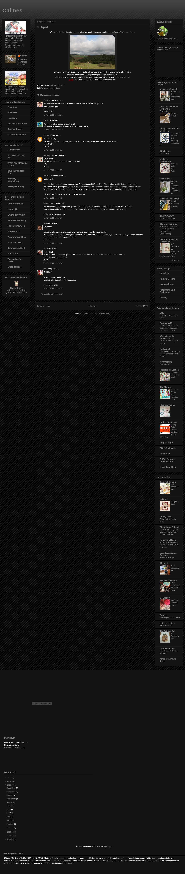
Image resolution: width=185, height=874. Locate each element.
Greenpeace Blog (16, 186)
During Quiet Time (168, 422)
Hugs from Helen (168, 540)
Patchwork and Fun (17, 237)
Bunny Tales (165, 517)
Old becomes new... (174, 486)
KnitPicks (164, 273)
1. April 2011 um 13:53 (53, 130)
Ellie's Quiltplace (168, 448)
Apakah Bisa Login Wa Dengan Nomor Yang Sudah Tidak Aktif (169, 531)
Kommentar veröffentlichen (52, 294)
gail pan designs (167, 623)
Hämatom (12, 118)
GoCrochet (165, 598)
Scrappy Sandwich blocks (175, 374)
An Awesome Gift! (175, 635)
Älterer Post (142, 306)
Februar (10, 824)
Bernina (163, 615)
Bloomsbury (49, 203)
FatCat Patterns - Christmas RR (168, 460)
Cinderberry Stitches (169, 527)
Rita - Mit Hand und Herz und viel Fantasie (169, 109)
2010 (9, 832)
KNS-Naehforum (167, 284)
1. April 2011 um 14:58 (53, 170)
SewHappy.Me (166, 323)
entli (46, 269)
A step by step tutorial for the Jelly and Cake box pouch (169, 544)
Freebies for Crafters (169, 370)
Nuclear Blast (14, 231)
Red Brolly (165, 454)
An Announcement (167, 218)
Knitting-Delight (167, 279)
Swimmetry (164, 153)
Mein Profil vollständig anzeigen (22, 61)
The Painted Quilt (168, 631)
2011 (9, 785)
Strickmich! (165, 151)
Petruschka (49, 175)
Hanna (46, 135)
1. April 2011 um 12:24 (53, 115)
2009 (9, 836)
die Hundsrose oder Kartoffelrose (175, 188)
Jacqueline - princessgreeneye (168, 180)
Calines (12, 10)
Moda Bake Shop (168, 467)
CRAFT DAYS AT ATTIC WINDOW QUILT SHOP (170, 340)
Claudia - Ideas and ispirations (169, 240)
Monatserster (49, 88)
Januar (10, 827)
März (9, 820)
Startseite (93, 306)
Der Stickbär (13, 209)
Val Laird (164, 499)
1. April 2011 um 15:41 (53, 198)
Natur (58, 88)
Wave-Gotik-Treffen (17, 134)
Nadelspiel (165, 349)
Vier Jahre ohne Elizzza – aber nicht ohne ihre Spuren (170, 353)
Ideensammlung (167, 405)
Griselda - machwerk (169, 199)
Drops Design (166, 442)
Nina (46, 223)
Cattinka (47, 100)
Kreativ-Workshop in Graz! (175, 203)
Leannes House (167, 648)
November (11, 791)
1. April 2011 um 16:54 (53, 218)
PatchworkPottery (168, 580)
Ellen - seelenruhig (168, 224)
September (11, 799)
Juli (8, 806)
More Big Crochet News (174, 602)
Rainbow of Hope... (168, 557)
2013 (9, 778)
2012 (9, 781)
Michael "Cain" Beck (17, 123)
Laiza (46, 120)
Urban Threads (15, 267)
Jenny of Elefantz (168, 482)
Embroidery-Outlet (16, 215)
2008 (9, 839)
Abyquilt (164, 563)
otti (45, 248)
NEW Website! (166, 625)
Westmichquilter (167, 336)
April (9, 817)
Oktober (10, 795)
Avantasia (12, 112)
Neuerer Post (43, 306)
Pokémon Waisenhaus (17, 292)
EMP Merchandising (17, 220)
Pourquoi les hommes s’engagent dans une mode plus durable (169, 328)
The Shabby (165, 387)
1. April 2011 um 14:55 (53, 150)
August (10, 802)
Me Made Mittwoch (168, 89)
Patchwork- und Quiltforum (167, 291)
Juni (8, 809)
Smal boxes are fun (175, 568)
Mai (8, 813)
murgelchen (49, 155)
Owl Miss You (165, 364)
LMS (162, 313)
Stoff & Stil (13, 253)
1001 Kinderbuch (16, 204)
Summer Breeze (15, 129)
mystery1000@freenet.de (14, 747)
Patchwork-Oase (15, 242)
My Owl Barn (166, 362)
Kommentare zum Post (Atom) (97, 313)
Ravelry (163, 298)
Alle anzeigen (175, 260)
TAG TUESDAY (167, 216)
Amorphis (12, 107)
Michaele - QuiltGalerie (165, 160)
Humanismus (14, 150)
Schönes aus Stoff (16, 248)
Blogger (109, 847)
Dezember (11, 788)
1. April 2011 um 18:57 (53, 243)
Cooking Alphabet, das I (170, 617)
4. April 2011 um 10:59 (53, 288)
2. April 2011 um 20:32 (53, 263)
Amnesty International (13, 180)
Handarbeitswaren (16, 226)
